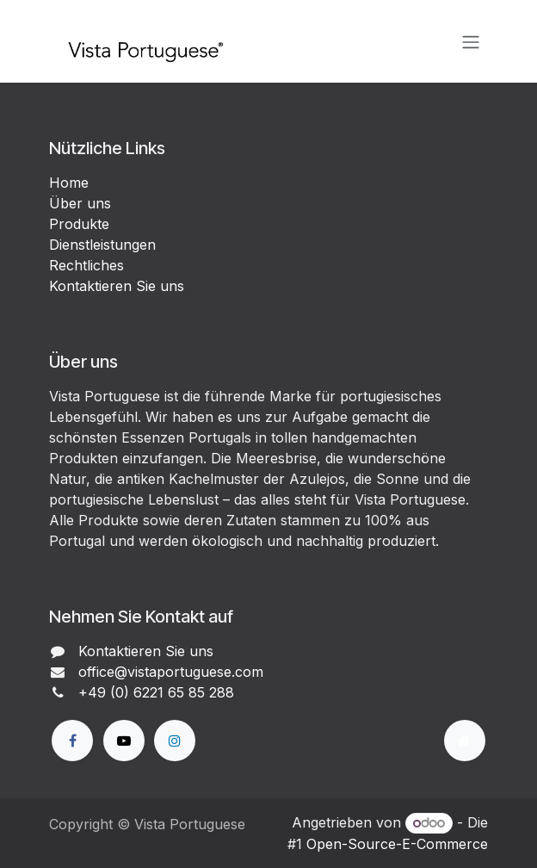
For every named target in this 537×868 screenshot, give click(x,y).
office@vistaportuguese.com (170, 671)
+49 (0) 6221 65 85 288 (156, 692)
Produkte (79, 223)
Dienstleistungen (102, 244)
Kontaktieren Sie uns (116, 285)
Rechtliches (86, 265)
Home (69, 182)
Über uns (80, 203)
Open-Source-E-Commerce (397, 843)
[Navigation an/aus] (471, 41)
